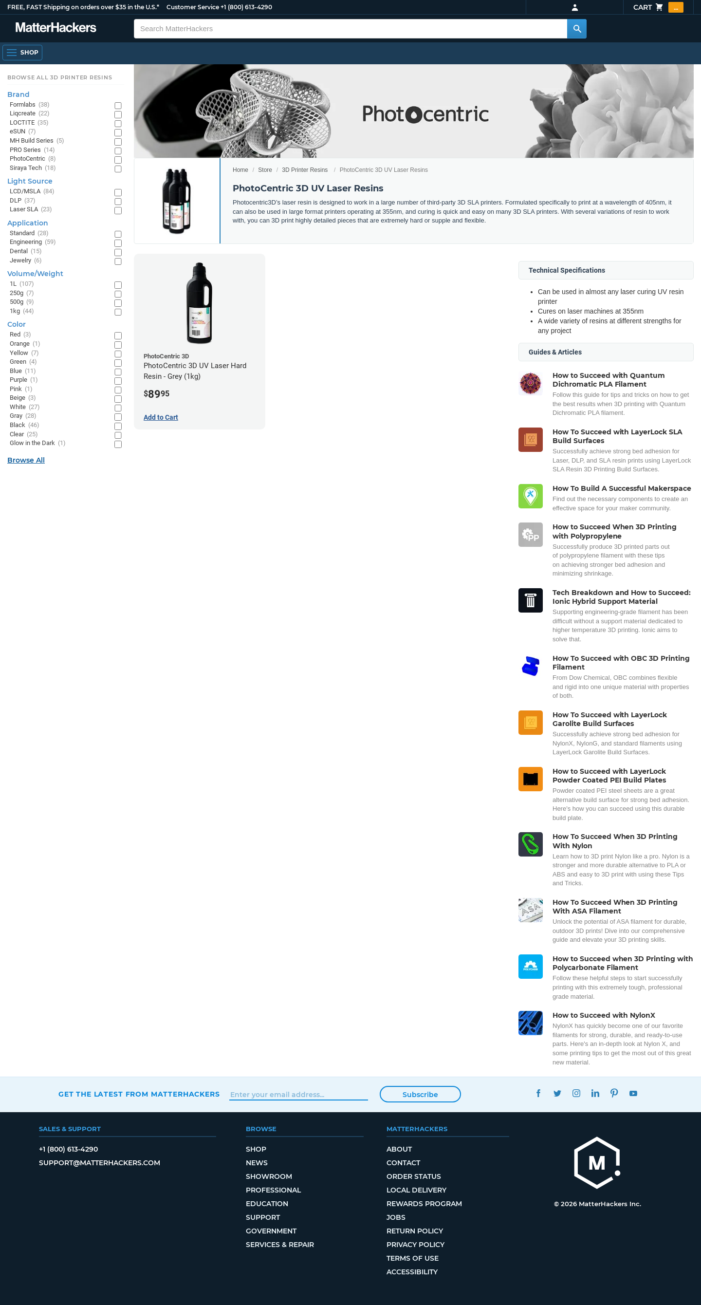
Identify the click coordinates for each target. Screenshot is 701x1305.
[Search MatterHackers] (577, 28)
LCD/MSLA (32, 191)
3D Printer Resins (305, 170)
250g (22, 293)
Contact (403, 1162)
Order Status (414, 1176)
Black (24, 425)
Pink (21, 389)
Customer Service (192, 7)
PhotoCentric (33, 159)
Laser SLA (31, 209)
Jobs (396, 1217)
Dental (26, 251)
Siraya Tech (33, 168)
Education (267, 1203)
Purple (24, 380)
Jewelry (26, 260)
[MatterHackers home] (597, 1164)
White (25, 407)
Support (263, 1217)
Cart (658, 7)
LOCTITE (29, 123)
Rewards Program (424, 1203)
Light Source (30, 181)
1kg (22, 311)
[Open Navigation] (22, 52)
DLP (23, 200)
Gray (23, 416)
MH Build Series (37, 141)
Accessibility (412, 1272)
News (257, 1162)
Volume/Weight (35, 273)
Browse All (26, 460)
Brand (18, 94)
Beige (23, 398)
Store (265, 170)
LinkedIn (595, 1092)
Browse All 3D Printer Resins (59, 77)
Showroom (269, 1176)
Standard (29, 233)
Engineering (33, 242)
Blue (23, 371)
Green (23, 362)
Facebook (538, 1092)
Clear (24, 434)
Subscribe (420, 1094)
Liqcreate (30, 113)
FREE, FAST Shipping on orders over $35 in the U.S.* (83, 7)
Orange (25, 344)
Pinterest (614, 1092)
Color (16, 324)
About (399, 1149)
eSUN (23, 131)
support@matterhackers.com (99, 1162)
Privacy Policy (415, 1244)
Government (271, 1231)
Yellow (24, 353)
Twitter (557, 1092)
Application (27, 223)
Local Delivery (416, 1190)
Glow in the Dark (38, 443)
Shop (256, 1149)
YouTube (633, 1092)
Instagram (576, 1092)
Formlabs (30, 105)
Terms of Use (413, 1258)
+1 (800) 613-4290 (246, 7)
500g (22, 302)
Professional (273, 1190)
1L (22, 284)
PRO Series (32, 150)
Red (20, 334)
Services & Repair (280, 1244)
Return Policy (415, 1231)
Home (240, 170)
